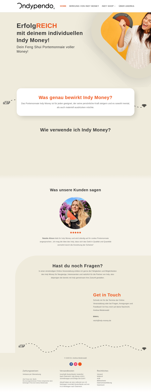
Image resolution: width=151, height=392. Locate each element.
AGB (98, 378)
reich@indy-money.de (102, 321)
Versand (100, 374)
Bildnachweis (101, 381)
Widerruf (100, 376)
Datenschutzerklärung (104, 383)
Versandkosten (67, 371)
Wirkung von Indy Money (84, 6)
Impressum (101, 385)
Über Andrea (126, 6)
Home (63, 6)
